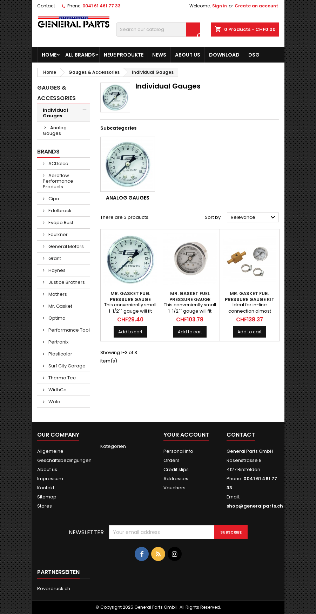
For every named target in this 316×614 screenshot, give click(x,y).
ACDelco (57, 163)
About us (187, 54)
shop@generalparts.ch (255, 506)
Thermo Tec (61, 377)
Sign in (219, 6)
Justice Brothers (66, 282)
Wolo (53, 401)
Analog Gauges (55, 130)
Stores (44, 506)
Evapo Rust (60, 222)
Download (224, 54)
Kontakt (45, 487)
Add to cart (130, 332)
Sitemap (46, 497)
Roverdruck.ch (53, 588)
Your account (186, 435)
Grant (54, 258)
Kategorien (113, 446)
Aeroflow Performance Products (58, 181)
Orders (171, 460)
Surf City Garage (66, 365)
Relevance (254, 217)
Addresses (175, 478)
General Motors (65, 246)
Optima (56, 318)
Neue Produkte (123, 54)
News (159, 54)
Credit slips (176, 469)
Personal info (178, 451)
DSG (254, 54)
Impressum (50, 478)
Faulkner (57, 234)
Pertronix (57, 342)
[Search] (158, 29)
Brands (48, 152)
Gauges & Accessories (56, 93)
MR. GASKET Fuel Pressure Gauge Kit (250, 296)
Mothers (57, 294)
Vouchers (174, 487)
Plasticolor (59, 354)
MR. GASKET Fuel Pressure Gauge (130, 296)
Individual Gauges (55, 113)
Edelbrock (59, 210)
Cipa (53, 198)
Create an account (256, 6)
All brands (80, 54)
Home (49, 54)
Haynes (56, 270)
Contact (46, 6)
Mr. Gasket (59, 306)
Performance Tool (68, 330)
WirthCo (57, 389)
